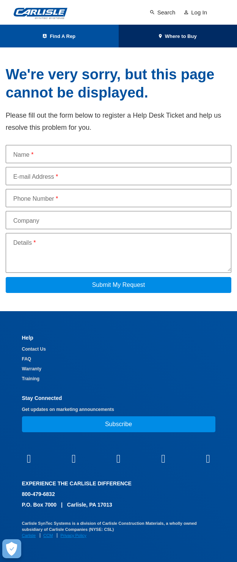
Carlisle (29, 535)
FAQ (26, 359)
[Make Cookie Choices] (11, 548)
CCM (48, 535)
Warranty (32, 369)
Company (26, 220)
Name (23, 154)
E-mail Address (35, 176)
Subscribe (118, 424)
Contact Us (34, 349)
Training (31, 378)
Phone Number (35, 198)
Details (24, 242)
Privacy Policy (73, 535)
